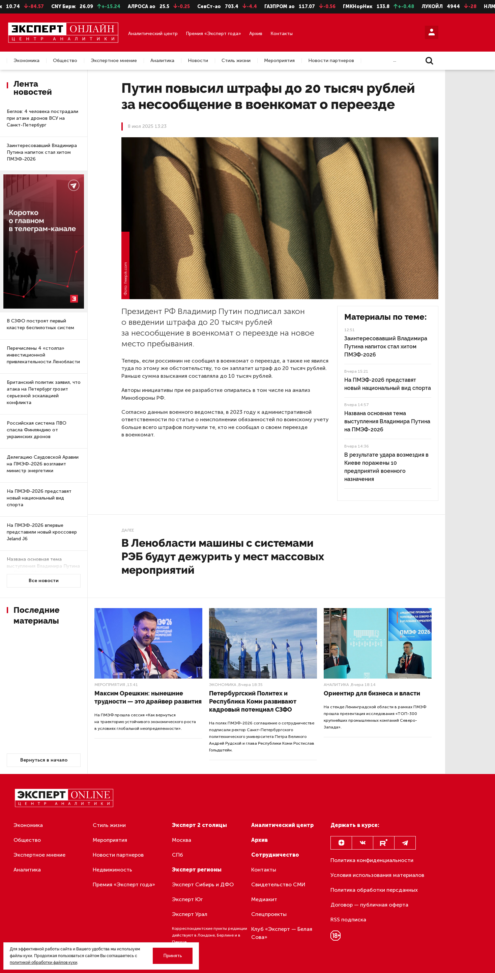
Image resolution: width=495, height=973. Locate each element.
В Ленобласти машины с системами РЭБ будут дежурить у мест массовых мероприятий (222, 556)
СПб (177, 855)
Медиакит (264, 899)
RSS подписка (348, 919)
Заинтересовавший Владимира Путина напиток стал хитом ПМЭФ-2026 (42, 152)
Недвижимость (112, 869)
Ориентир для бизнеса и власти (372, 693)
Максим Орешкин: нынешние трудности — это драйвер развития (148, 697)
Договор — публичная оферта (369, 905)
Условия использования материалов (377, 875)
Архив (255, 33)
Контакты (281, 33)
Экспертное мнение (114, 60)
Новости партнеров (331, 60)
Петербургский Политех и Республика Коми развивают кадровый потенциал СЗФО (252, 701)
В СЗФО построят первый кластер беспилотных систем (40, 324)
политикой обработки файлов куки (43, 962)
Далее (127, 530)
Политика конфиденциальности (371, 860)
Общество (65, 60)
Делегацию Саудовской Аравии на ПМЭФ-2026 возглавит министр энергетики (43, 464)
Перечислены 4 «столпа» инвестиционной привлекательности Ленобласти (43, 355)
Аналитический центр (153, 33)
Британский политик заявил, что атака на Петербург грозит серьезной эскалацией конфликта (44, 392)
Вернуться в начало (43, 760)
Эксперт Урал (189, 914)
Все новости (44, 580)
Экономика (26, 60)
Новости (198, 60)
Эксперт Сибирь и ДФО (203, 884)
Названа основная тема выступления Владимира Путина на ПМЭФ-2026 (43, 566)
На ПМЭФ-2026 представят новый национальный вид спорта (39, 498)
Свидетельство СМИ (278, 884)
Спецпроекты (269, 914)
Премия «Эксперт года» (213, 33)
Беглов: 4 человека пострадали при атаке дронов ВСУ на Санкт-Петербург (42, 118)
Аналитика (162, 60)
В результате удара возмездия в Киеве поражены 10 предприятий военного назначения (386, 467)
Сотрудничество (275, 855)
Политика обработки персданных (374, 890)
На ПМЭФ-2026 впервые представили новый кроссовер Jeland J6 (42, 532)
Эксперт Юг (187, 899)
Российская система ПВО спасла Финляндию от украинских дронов (36, 429)
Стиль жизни (236, 60)
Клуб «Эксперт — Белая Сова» (281, 933)
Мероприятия (279, 60)
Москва (181, 840)
